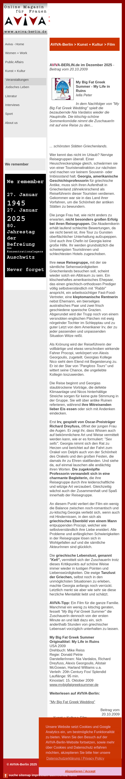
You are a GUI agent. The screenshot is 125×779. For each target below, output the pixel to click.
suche (13, 775)
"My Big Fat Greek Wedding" (72, 702)
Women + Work (15, 53)
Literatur (10, 96)
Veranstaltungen (17, 79)
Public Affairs (13, 62)
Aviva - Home (14, 44)
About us (11, 123)
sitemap (25, 775)
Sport (8, 113)
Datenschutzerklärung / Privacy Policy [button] (75, 758)
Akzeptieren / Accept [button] (80, 771)
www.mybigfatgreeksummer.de (74, 685)
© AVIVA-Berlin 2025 (22, 764)
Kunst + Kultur (14, 71)
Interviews (12, 105)
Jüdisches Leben (16, 87)
